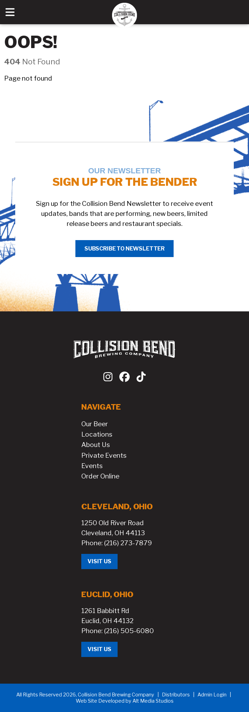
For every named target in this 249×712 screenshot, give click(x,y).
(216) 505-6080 (129, 631)
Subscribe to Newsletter (124, 248)
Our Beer (94, 424)
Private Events (104, 455)
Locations (96, 434)
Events (92, 466)
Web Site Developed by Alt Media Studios (125, 701)
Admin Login (212, 695)
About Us (95, 444)
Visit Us (99, 561)
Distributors (176, 695)
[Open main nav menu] (10, 12)
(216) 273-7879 (128, 543)
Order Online (100, 476)
